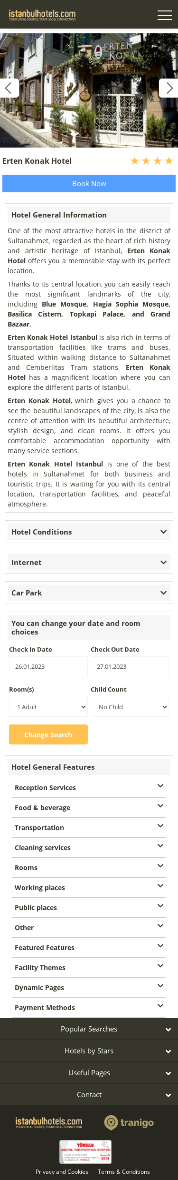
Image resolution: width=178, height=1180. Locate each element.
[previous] (9, 88)
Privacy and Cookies (62, 1172)
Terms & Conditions (124, 1172)
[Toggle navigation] (164, 16)
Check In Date (30, 649)
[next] (168, 88)
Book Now (89, 183)
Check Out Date (115, 649)
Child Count (109, 689)
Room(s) (21, 689)
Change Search (48, 734)
